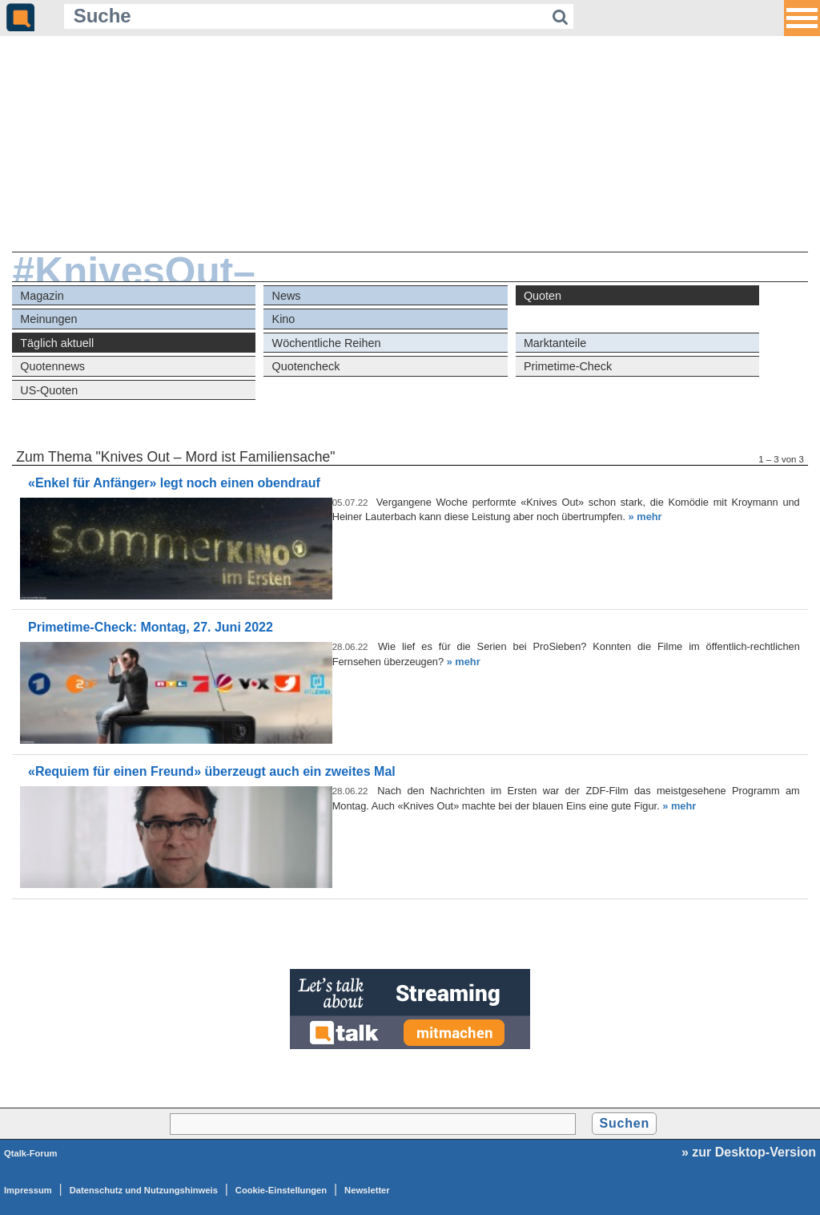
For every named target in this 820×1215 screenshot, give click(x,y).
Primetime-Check (568, 366)
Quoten (542, 295)
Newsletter (367, 1190)
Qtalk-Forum (31, 1153)
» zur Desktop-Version (748, 1152)
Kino (283, 319)
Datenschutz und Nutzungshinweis (144, 1190)
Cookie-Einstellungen (281, 1190)
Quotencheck (306, 366)
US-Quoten (49, 390)
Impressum (28, 1190)
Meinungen (48, 319)
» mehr (645, 517)
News (286, 295)
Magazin (41, 295)
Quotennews (52, 366)
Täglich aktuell (57, 343)
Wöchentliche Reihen (326, 343)
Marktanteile (555, 343)
